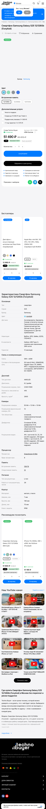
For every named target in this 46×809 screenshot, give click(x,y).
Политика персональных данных (12, 763)
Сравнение (37, 33)
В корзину (11, 278)
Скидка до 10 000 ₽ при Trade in (14, 116)
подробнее (7, 733)
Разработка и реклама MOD (9, 772)
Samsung (11, 22)
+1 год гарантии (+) (12, 123)
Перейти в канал (38, 590)
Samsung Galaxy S (21, 22)
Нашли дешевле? (27, 141)
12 (25, 470)
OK (41, 806)
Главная (4, 22)
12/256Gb (17, 102)
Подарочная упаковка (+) (14, 119)
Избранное (24, 33)
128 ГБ (26, 466)
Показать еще (22, 680)
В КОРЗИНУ (23, 154)
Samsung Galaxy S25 (34, 22)
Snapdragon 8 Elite (30, 454)
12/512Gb (28, 102)
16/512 (34, 259)
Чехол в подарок (9, 112)
